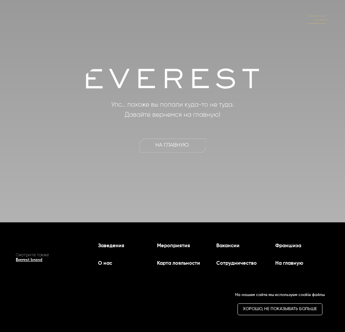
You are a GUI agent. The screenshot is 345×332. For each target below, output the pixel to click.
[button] (318, 19)
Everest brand (29, 260)
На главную (289, 263)
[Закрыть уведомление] (329, 290)
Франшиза (288, 245)
